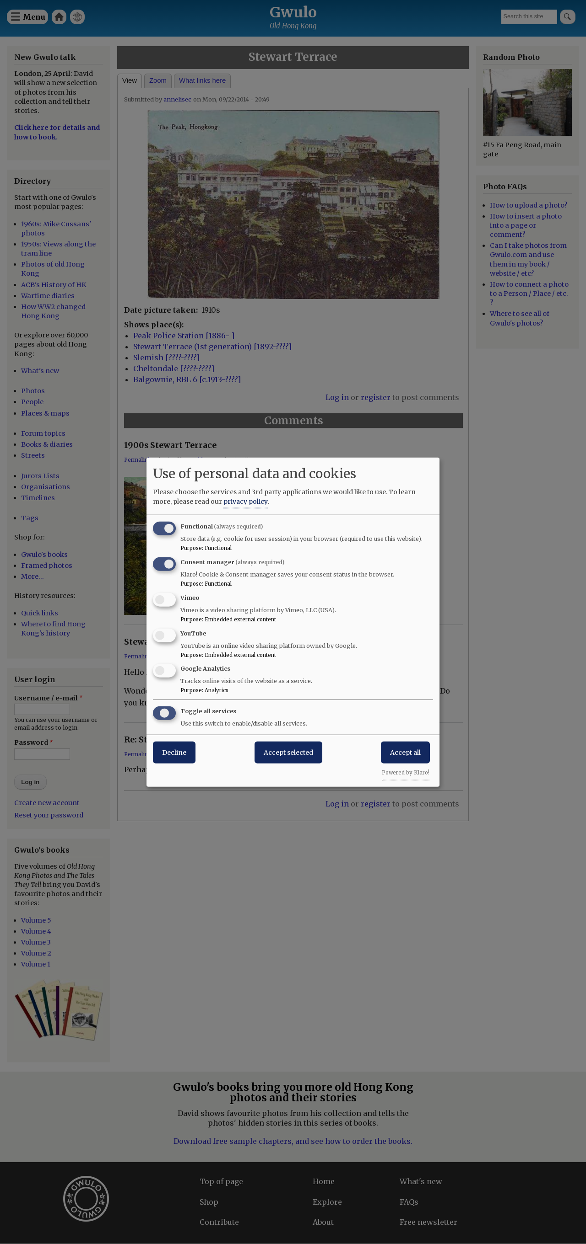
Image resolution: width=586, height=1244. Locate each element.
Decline (174, 752)
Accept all (405, 752)
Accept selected (288, 752)
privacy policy (245, 501)
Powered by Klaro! (405, 772)
